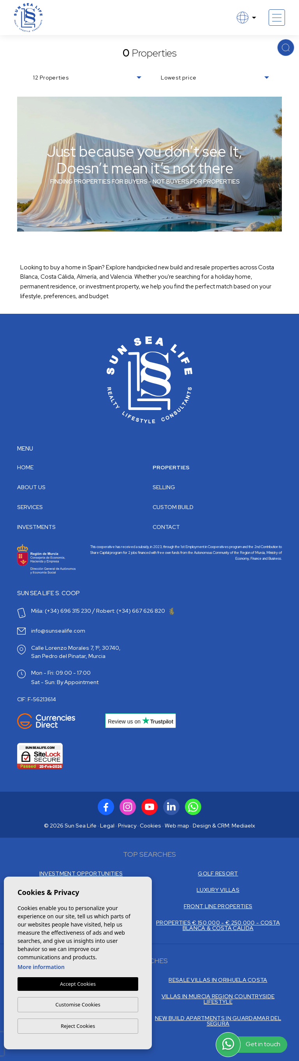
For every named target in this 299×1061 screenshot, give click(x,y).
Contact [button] (166, 526)
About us (31, 487)
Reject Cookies (78, 1025)
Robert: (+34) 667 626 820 (135, 610)
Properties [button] (171, 467)
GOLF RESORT (218, 873)
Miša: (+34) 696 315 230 (61, 610)
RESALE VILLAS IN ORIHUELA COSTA (218, 980)
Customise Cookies (77, 1004)
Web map (177, 825)
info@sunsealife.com (58, 630)
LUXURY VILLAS (218, 890)
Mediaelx (243, 825)
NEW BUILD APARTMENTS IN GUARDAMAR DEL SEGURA (218, 1020)
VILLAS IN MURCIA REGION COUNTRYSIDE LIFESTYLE (218, 999)
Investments (36, 526)
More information (41, 967)
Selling (164, 487)
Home (25, 467)
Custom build (173, 507)
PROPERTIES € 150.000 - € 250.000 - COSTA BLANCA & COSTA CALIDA (218, 925)
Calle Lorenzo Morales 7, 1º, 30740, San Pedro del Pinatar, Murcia (76, 652)
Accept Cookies (78, 983)
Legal (107, 825)
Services (30, 507)
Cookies (150, 825)
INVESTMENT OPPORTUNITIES (81, 873)
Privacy (127, 825)
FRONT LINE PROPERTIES (218, 906)
